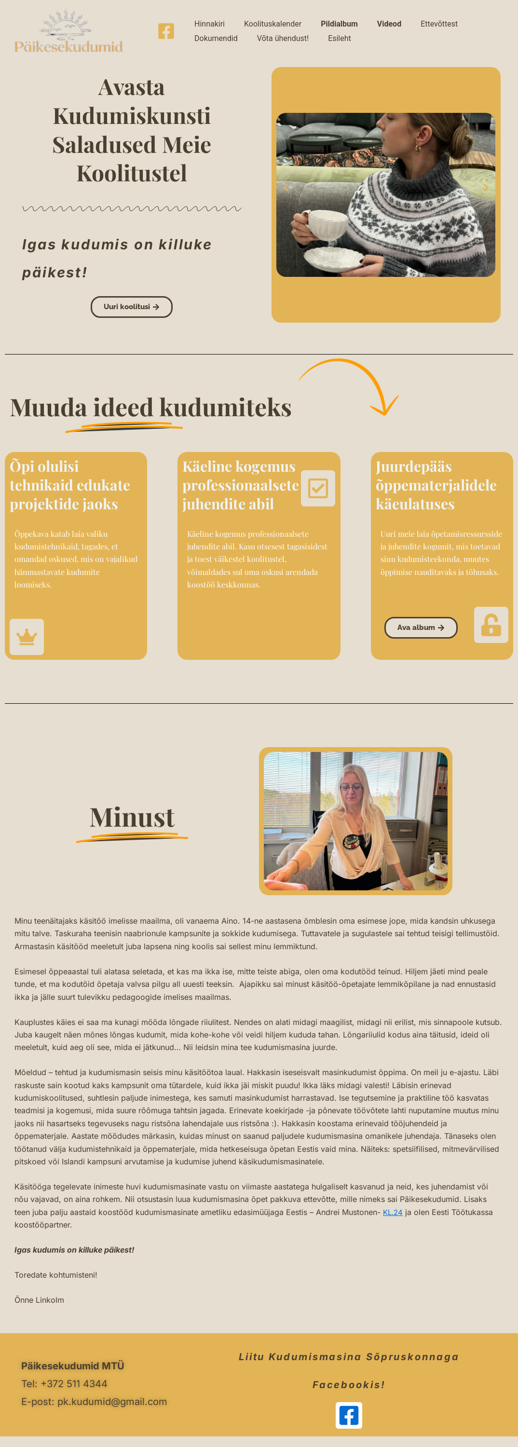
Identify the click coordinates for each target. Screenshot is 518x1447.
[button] (286, 188)
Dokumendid (445, 19)
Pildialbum (315, 19)
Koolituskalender (258, 19)
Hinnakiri (205, 19)
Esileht (262, 43)
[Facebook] (166, 31)
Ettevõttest (395, 19)
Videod (355, 19)
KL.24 (394, 1212)
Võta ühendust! (215, 43)
